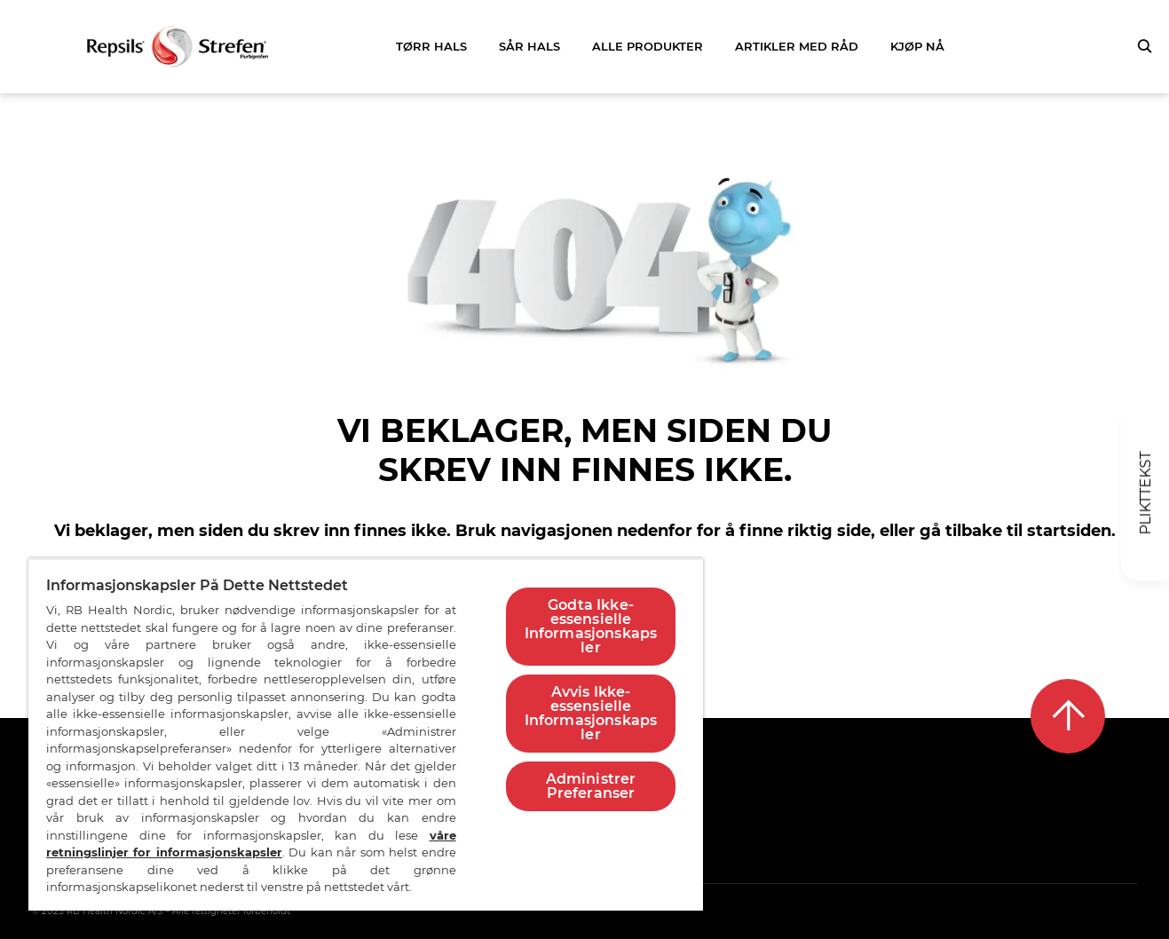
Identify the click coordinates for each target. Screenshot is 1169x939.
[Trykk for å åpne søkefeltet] (1144, 46)
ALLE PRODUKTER (647, 46)
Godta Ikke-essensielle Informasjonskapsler (591, 626)
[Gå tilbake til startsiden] (177, 46)
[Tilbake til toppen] (1068, 716)
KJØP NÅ (917, 46)
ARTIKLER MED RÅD (796, 46)
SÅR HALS (529, 46)
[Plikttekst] (1145, 493)
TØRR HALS (431, 46)
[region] (365, 734)
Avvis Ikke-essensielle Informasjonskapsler (591, 713)
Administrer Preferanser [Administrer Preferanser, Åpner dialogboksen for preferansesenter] (591, 785)
